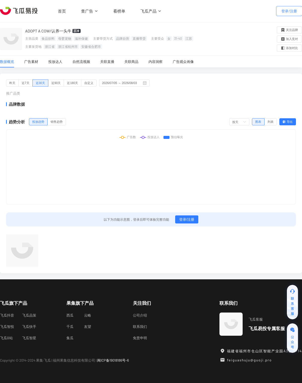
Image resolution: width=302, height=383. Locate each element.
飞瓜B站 (6, 338)
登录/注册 (289, 11)
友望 (87, 326)
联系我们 (140, 326)
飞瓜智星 (29, 338)
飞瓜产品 (151, 11)
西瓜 (69, 315)
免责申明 (140, 338)
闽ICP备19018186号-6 (113, 360)
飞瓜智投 (7, 326)
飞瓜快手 (29, 326)
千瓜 (69, 326)
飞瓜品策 (29, 315)
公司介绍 (140, 315)
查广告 (89, 11)
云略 (87, 315)
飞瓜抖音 (7, 315)
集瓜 (69, 338)
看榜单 (119, 11)
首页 (62, 11)
